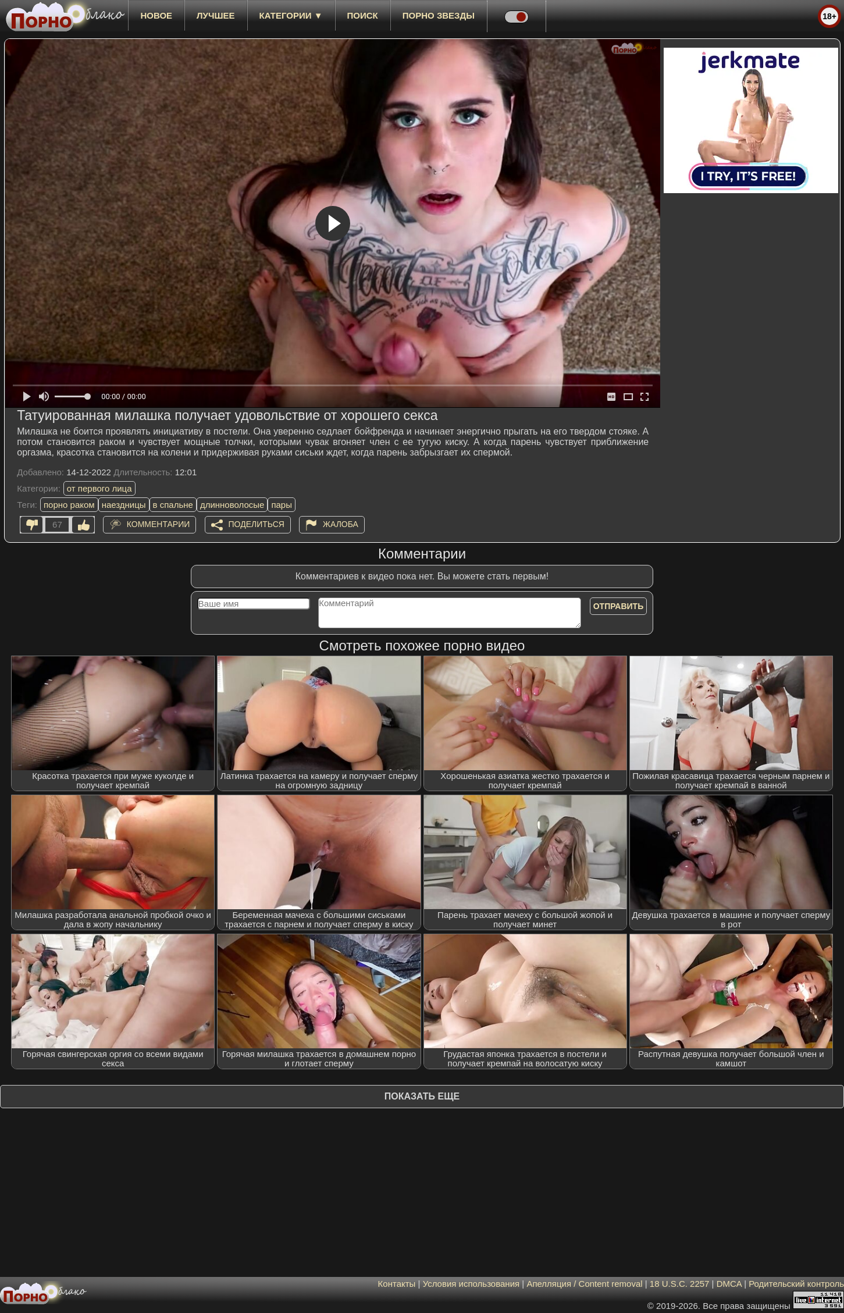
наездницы (124, 505)
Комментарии (158, 524)
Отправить (618, 606)
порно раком (69, 505)
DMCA (729, 1284)
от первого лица (99, 488)
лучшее (215, 15)
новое (156, 15)
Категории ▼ (291, 15)
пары (281, 505)
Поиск (362, 15)
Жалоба (340, 524)
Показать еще (422, 1096)
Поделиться (256, 524)
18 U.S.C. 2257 (680, 1284)
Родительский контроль (796, 1284)
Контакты (397, 1284)
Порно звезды (439, 15)
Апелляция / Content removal (584, 1284)
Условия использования (471, 1284)
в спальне (173, 505)
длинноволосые (232, 505)
